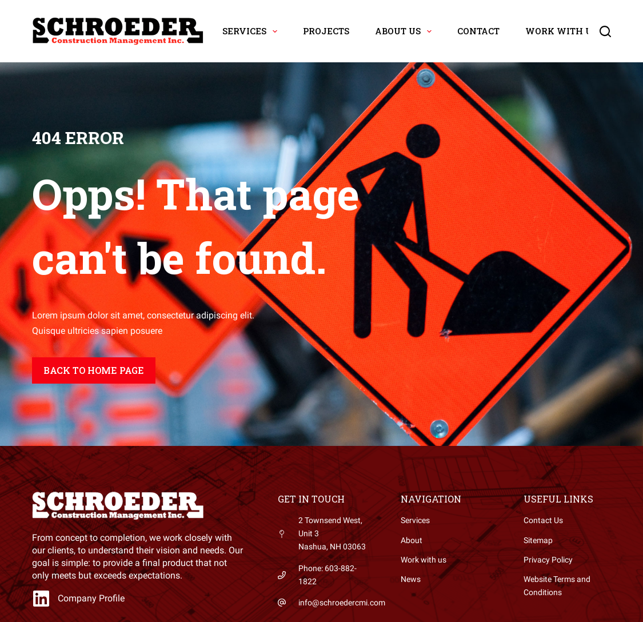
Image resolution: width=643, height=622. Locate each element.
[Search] (605, 31)
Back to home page (93, 370)
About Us (405, 31)
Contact (478, 31)
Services (252, 31)
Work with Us (569, 31)
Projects (326, 31)
